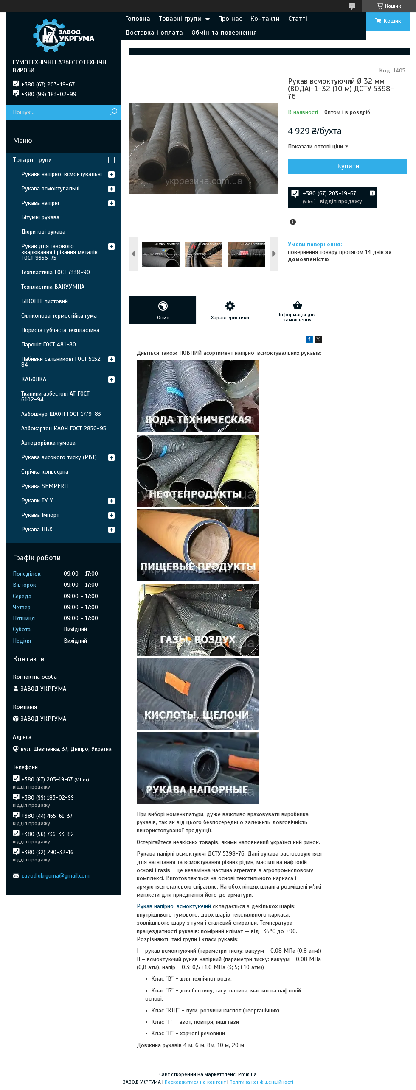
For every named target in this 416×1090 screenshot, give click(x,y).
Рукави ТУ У (37, 500)
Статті (297, 18)
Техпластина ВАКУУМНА (52, 286)
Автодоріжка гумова (48, 442)
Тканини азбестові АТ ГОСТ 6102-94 (55, 396)
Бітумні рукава (40, 217)
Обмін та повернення (224, 32)
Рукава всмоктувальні (50, 188)
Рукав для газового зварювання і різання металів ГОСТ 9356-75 (59, 252)
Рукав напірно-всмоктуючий (174, 906)
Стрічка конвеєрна (44, 471)
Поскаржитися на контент (195, 1082)
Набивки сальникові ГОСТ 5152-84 (62, 361)
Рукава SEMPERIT (45, 486)
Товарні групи (180, 18)
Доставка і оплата (154, 32)
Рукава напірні (40, 202)
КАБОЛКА (33, 379)
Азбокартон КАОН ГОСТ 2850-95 (63, 428)
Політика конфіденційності (261, 1082)
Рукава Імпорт (40, 515)
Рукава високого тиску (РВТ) (59, 457)
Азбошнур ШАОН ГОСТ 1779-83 (61, 414)
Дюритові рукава (43, 231)
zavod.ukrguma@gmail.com (55, 875)
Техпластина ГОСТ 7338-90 (55, 272)
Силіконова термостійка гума (59, 315)
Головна (137, 18)
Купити (348, 166)
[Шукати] (113, 112)
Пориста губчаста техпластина (60, 330)
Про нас (230, 18)
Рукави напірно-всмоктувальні (61, 174)
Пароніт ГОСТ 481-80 (48, 344)
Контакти (265, 18)
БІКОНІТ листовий (44, 301)
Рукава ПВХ (36, 529)
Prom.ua (247, 1074)
